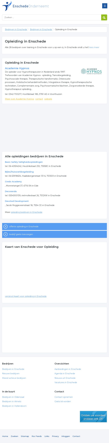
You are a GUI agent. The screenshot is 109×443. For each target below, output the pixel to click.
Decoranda (11, 191)
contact (39, 99)
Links (46, 436)
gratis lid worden (93, 416)
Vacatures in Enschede (65, 382)
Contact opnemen (63, 397)
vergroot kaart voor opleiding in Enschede (26, 296)
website (48, 99)
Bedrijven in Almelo (11, 401)
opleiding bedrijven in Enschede (26, 212)
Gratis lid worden (62, 401)
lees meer (94, 47)
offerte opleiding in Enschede (23, 226)
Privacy (55, 436)
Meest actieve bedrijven (14, 378)
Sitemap (25, 436)
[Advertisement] (54, 128)
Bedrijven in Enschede (37, 6)
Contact (76, 436)
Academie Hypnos (17, 68)
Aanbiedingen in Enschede (67, 369)
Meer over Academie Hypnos (19, 99)
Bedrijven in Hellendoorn (14, 406)
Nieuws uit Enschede (65, 378)
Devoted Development (17, 201)
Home (5, 436)
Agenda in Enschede (64, 373)
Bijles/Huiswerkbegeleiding (19, 172)
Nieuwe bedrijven (10, 373)
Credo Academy (13, 181)
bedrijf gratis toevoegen (21, 234)
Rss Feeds (37, 436)
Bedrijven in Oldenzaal (13, 397)
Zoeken (14, 436)
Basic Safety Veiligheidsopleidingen (24, 162)
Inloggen (65, 436)
